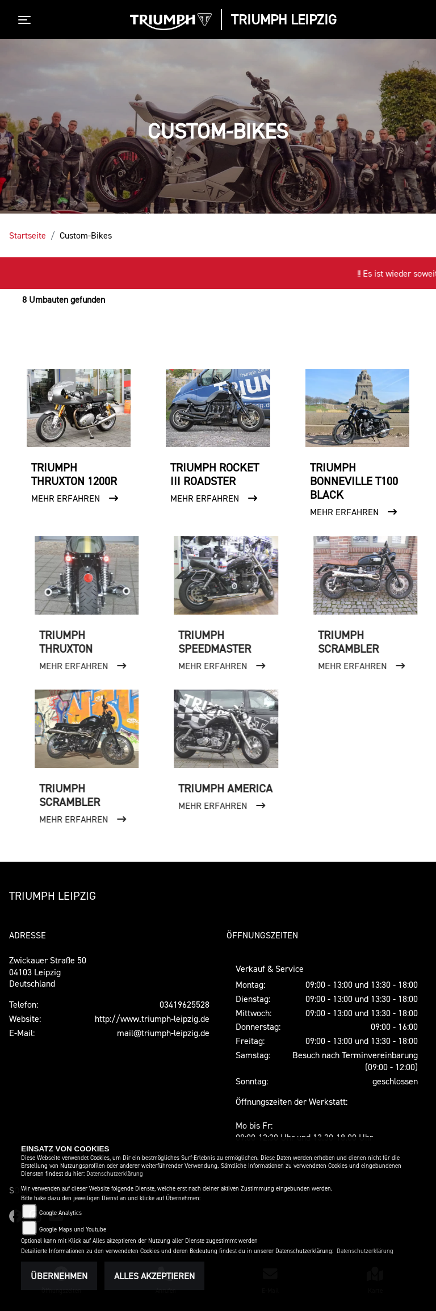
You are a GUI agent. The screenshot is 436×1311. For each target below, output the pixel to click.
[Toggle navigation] (26, 20)
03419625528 (184, 1004)
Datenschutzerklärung (114, 1174)
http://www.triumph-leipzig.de (152, 1018)
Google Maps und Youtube (72, 1229)
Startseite (27, 235)
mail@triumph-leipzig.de (163, 1032)
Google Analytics (60, 1213)
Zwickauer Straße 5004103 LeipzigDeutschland (47, 971)
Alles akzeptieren (154, 1275)
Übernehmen (59, 1275)
